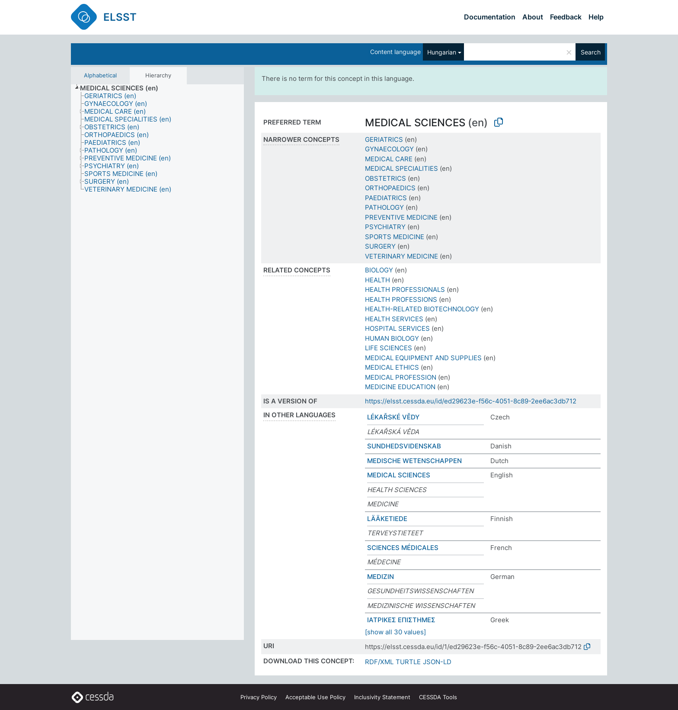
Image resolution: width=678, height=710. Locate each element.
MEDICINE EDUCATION (400, 387)
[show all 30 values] (395, 632)
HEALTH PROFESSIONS (401, 299)
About (532, 17)
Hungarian (441, 52)
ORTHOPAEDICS (390, 188)
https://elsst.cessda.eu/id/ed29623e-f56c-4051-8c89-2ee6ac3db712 (470, 401)
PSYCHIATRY (385, 227)
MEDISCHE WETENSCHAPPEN (414, 461)
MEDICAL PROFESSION (400, 377)
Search (591, 52)
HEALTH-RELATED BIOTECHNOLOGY (422, 309)
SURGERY (380, 246)
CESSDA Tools (438, 697)
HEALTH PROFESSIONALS (405, 289)
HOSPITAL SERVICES (397, 328)
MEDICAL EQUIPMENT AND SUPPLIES (423, 358)
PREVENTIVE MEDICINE (401, 217)
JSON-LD (437, 662)
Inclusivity (382, 697)
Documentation (489, 17)
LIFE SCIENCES (388, 348)
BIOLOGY (379, 270)
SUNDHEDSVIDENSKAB (404, 446)
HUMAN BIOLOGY (392, 338)
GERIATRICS (384, 139)
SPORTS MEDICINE (394, 237)
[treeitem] (123, 88)
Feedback (566, 17)
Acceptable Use (315, 697)
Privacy (258, 697)
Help (596, 17)
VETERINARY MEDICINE (401, 256)
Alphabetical (100, 75)
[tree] (157, 362)
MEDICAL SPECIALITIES (401, 168)
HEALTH (377, 280)
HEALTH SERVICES (394, 319)
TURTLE (408, 662)
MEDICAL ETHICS (392, 367)
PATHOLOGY (384, 207)
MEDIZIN (380, 576)
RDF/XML (379, 662)
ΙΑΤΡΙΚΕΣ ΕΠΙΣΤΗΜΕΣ (401, 620)
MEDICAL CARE (389, 159)
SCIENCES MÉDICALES (402, 548)
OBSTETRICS (385, 178)
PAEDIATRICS (386, 198)
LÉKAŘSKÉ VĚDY (393, 417)
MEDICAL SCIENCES (398, 475)
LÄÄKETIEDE (387, 519)
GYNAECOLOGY (389, 149)
